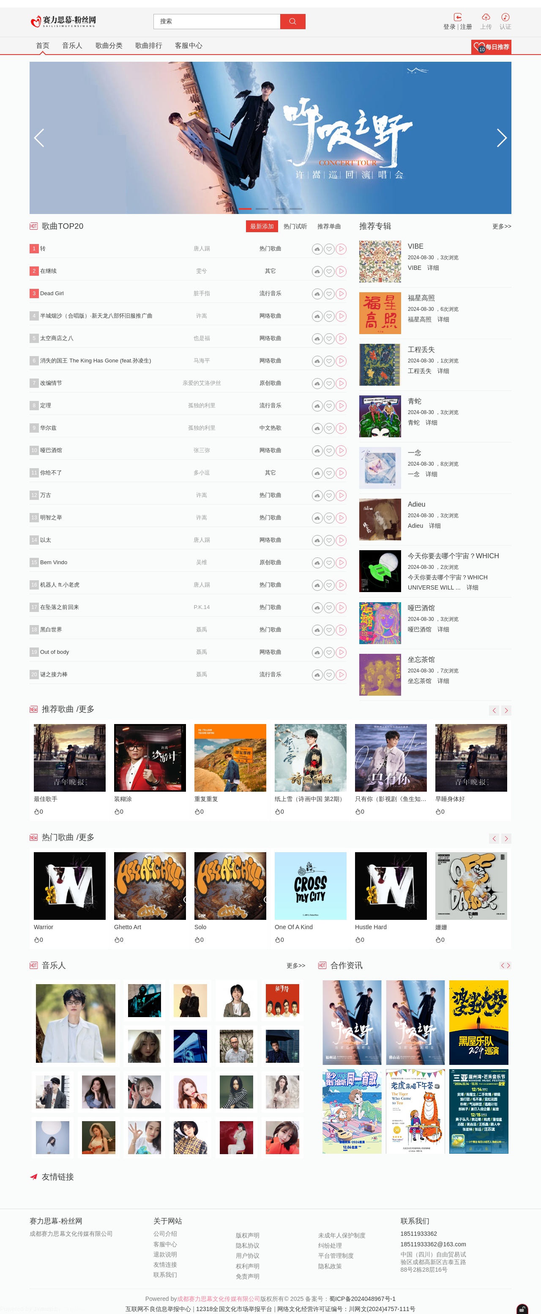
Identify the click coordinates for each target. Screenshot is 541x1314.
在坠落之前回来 (59, 607)
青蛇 (414, 401)
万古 (45, 495)
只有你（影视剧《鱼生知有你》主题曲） (391, 799)
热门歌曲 (270, 248)
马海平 (202, 360)
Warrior (43, 927)
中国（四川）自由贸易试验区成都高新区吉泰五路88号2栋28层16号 (433, 1262)
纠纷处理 (330, 1245)
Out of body (54, 652)
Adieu (417, 504)
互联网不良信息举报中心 (158, 1309)
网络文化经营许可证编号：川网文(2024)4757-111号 (346, 1309)
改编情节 (51, 383)
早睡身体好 (450, 799)
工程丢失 (421, 349)
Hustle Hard (371, 927)
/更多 (86, 709)
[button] (491, 47)
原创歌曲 (270, 383)
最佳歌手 (45, 799)
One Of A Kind (294, 927)
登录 (449, 26)
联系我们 (165, 1274)
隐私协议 (248, 1245)
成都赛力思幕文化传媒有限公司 (218, 1298)
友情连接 (165, 1264)
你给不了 (51, 472)
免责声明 (248, 1276)
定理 (45, 405)
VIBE (416, 246)
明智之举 (51, 517)
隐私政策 (330, 1266)
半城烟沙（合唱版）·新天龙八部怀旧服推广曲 (96, 316)
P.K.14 (202, 607)
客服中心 (188, 45)
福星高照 (421, 298)
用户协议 (248, 1255)
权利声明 (248, 1266)
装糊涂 (123, 799)
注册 (466, 26)
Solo (200, 927)
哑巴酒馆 (51, 450)
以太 (45, 540)
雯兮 (201, 271)
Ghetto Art (127, 927)
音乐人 (72, 45)
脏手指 (202, 293)
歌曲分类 (109, 45)
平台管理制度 (336, 1255)
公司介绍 (165, 1233)
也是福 (202, 338)
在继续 (48, 271)
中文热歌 (270, 428)
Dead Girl (52, 293)
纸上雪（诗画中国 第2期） (310, 799)
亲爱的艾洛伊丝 (202, 383)
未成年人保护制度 (342, 1235)
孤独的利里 (202, 405)
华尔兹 (48, 428)
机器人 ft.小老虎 (59, 585)
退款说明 (165, 1254)
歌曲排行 (148, 45)
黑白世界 (51, 629)
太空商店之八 (57, 338)
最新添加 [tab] (262, 226)
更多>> (501, 226)
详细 (433, 267)
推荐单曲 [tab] (329, 226)
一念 (414, 452)
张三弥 (202, 450)
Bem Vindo (53, 562)
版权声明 (248, 1235)
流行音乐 (270, 293)
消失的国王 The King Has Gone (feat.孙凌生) (95, 360)
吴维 (201, 562)
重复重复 (206, 799)
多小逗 (202, 472)
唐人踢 (202, 248)
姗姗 (441, 927)
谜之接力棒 (54, 674)
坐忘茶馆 (421, 659)
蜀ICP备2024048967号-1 (362, 1298)
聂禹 (201, 629)
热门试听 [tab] (295, 226)
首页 (42, 45)
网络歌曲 (270, 316)
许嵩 (201, 316)
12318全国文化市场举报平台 (234, 1309)
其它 (270, 271)
